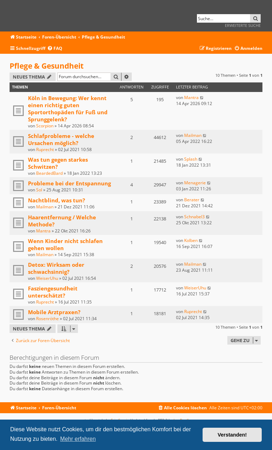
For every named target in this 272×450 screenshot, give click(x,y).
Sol (39, 190)
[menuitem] (54, 48)
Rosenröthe (47, 319)
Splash (190, 159)
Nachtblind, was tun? (56, 200)
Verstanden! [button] (232, 435)
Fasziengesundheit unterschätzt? (53, 292)
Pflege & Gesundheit (47, 66)
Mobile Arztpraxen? (54, 312)
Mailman (193, 135)
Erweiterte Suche (243, 25)
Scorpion (44, 126)
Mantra (191, 97)
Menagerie (195, 183)
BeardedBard (49, 173)
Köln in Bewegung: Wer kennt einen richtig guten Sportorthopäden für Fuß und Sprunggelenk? (68, 108)
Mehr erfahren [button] (78, 439)
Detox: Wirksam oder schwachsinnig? (56, 268)
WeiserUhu (47, 278)
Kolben (191, 240)
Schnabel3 (194, 217)
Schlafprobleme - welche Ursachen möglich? (61, 139)
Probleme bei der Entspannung (69, 183)
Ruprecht (45, 149)
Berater (191, 200)
